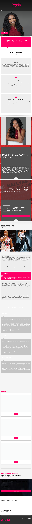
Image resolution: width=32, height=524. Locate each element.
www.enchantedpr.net (5, 511)
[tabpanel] (16, 23)
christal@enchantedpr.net (7, 510)
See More (16, 414)
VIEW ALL (3, 227)
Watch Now (16, 44)
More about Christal (12, 32)
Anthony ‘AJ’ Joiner (29, 518)
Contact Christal (4, 32)
